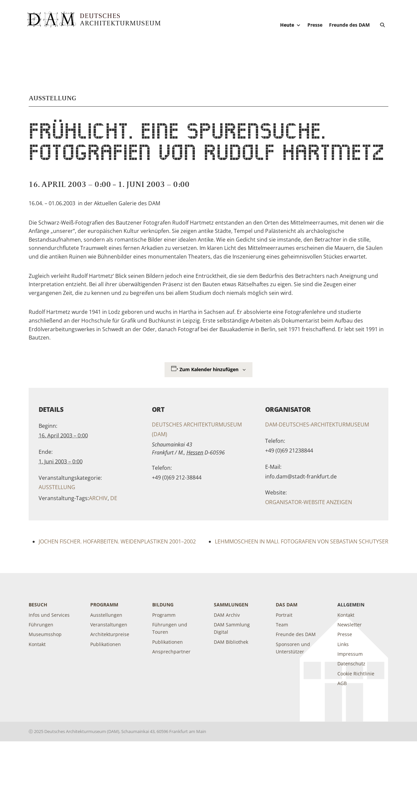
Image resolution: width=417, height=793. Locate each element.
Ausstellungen (106, 615)
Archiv (98, 498)
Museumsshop (45, 634)
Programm (104, 604)
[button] (382, 25)
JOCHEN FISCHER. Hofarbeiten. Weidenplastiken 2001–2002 (117, 541)
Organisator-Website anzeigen (308, 502)
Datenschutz (351, 663)
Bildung (163, 604)
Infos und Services (49, 615)
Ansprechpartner (171, 651)
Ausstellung (57, 487)
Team (282, 624)
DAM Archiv (227, 615)
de (113, 498)
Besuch (38, 604)
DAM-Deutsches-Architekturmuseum (317, 424)
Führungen (41, 624)
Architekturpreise (109, 634)
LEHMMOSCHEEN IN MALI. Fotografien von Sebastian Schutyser (301, 541)
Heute (290, 25)
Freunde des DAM (349, 25)
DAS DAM (286, 604)
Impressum (350, 654)
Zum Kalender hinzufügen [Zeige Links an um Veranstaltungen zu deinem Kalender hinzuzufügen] (209, 369)
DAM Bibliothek (231, 642)
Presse (314, 25)
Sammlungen (231, 604)
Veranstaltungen (108, 624)
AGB (342, 683)
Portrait (284, 615)
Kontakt (37, 644)
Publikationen (105, 644)
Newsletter (349, 624)
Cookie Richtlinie (355, 673)
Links (343, 644)
